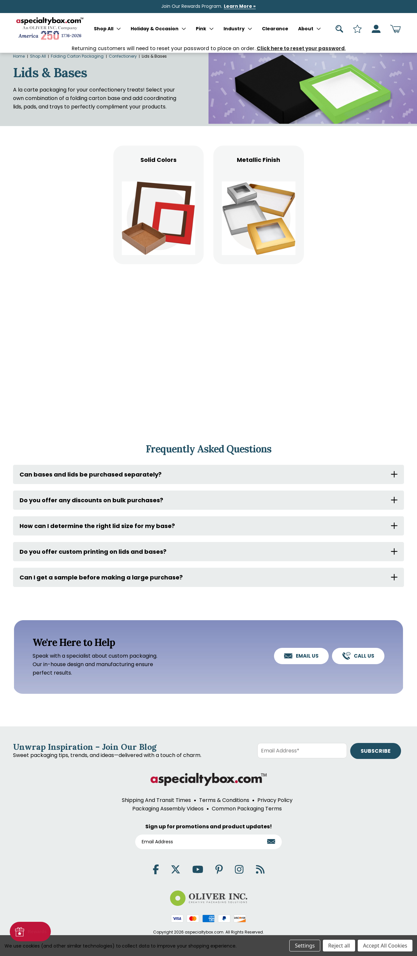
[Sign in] (376, 28)
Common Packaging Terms (247, 808)
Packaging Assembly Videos (168, 808)
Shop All (107, 28)
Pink (205, 28)
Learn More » (240, 6)
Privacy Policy (275, 800)
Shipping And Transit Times (156, 800)
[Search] (339, 29)
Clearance (275, 28)
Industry (237, 28)
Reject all (339, 945)
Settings (305, 945)
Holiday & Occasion (158, 28)
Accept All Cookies (385, 945)
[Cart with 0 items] (395, 28)
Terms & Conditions (224, 800)
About (309, 28)
